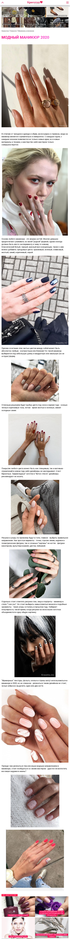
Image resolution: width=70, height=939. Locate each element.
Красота (13, 31)
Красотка (5, 31)
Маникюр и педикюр (26, 31)
